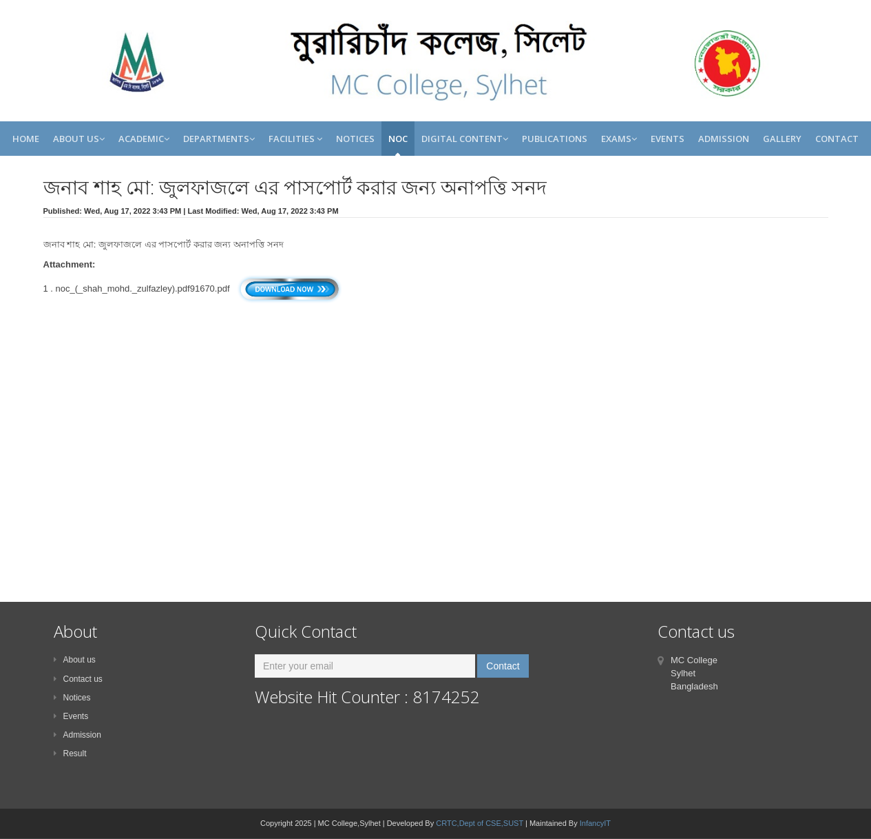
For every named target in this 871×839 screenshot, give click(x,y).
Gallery (782, 138)
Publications (554, 138)
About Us (79, 138)
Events (667, 138)
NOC (398, 138)
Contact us (78, 679)
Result (70, 753)
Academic (143, 138)
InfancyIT (595, 823)
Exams (619, 138)
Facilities (295, 138)
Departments (219, 138)
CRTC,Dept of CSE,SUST (479, 823)
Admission (723, 138)
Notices (355, 138)
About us (75, 660)
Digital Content (464, 138)
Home (25, 138)
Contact (837, 138)
